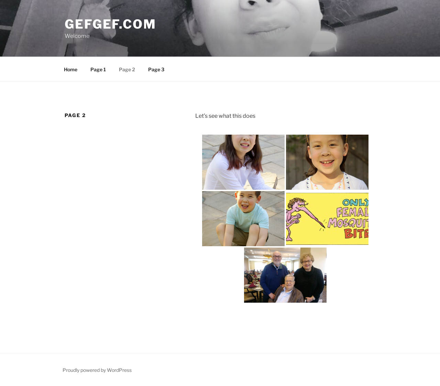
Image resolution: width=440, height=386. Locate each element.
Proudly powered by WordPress (97, 370)
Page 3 (156, 69)
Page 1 (98, 69)
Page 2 (127, 69)
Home (70, 69)
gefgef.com (110, 24)
